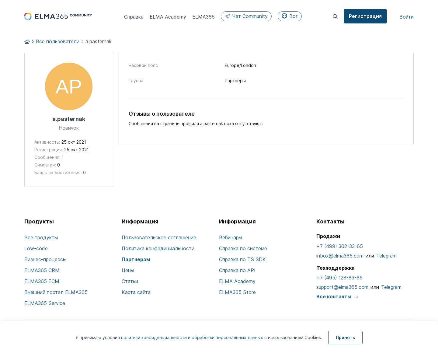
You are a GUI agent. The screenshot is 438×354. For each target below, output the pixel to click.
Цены (128, 270)
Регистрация (365, 16)
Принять (345, 337)
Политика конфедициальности (158, 248)
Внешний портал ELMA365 (56, 292)
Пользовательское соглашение (159, 237)
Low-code (36, 248)
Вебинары (230, 237)
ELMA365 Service (44, 303)
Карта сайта (136, 292)
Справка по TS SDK (242, 259)
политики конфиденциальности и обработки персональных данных (192, 337)
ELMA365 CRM (42, 270)
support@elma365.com (342, 287)
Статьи (130, 281)
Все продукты (41, 237)
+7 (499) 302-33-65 (339, 246)
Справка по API (237, 270)
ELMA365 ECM (41, 281)
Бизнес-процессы (45, 259)
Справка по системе (243, 248)
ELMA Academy (237, 281)
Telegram (386, 256)
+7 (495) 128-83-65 (339, 278)
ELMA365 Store (237, 292)
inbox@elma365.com (339, 256)
